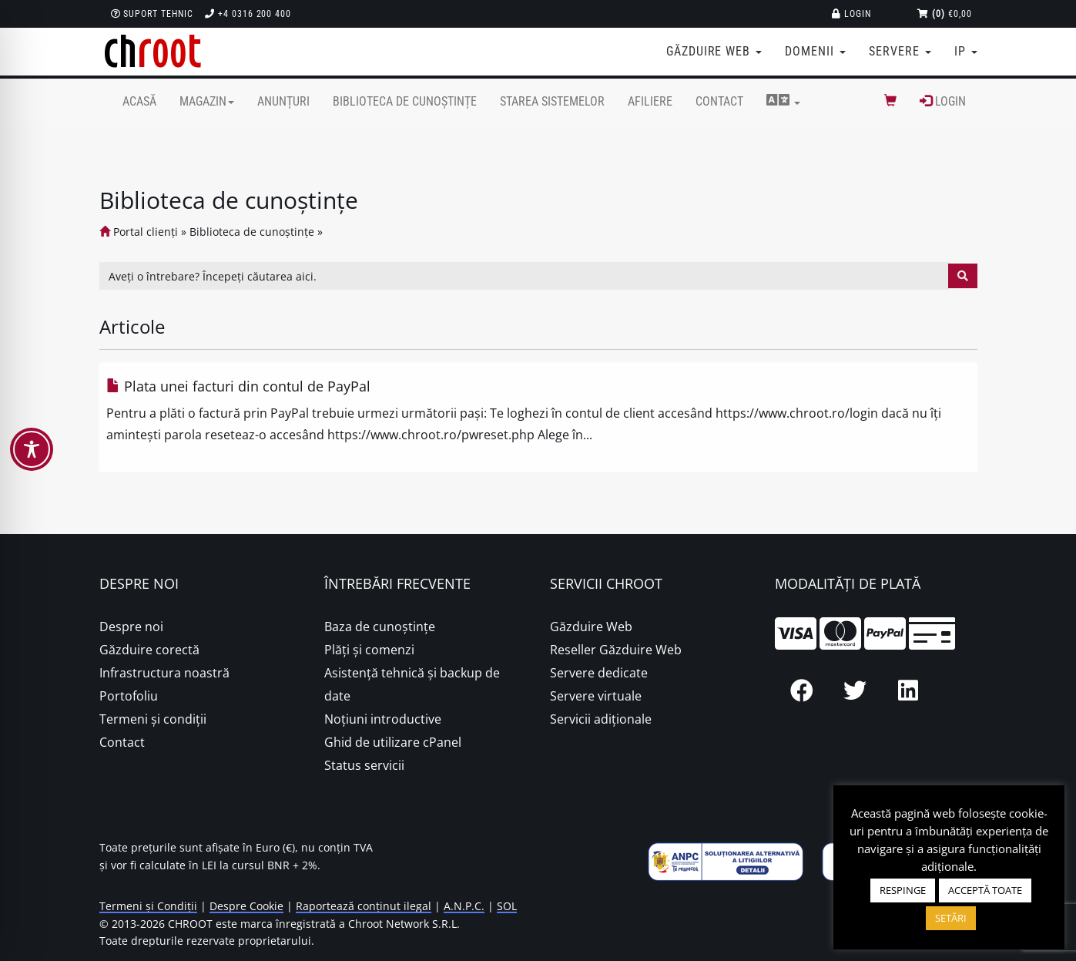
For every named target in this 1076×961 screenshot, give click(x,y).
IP (965, 51)
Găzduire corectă (149, 649)
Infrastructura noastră (164, 672)
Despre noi (131, 626)
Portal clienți (138, 231)
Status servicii (364, 765)
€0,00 (944, 13)
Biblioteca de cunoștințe (405, 101)
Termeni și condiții (152, 719)
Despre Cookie (246, 906)
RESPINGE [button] (903, 890)
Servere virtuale (596, 695)
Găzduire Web (591, 626)
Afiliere (650, 101)
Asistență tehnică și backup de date (412, 684)
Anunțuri (283, 101)
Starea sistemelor (552, 101)
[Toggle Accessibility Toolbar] (32, 449)
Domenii (815, 51)
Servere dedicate (599, 672)
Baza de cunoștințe (379, 626)
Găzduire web (714, 51)
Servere (900, 51)
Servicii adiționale (601, 719)
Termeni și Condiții (148, 906)
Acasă (139, 101)
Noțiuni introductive (382, 719)
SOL (507, 906)
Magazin (206, 101)
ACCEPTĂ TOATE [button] (985, 890)
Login (851, 13)
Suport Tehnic (152, 13)
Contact (719, 101)
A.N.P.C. (464, 906)
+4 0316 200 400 (248, 13)
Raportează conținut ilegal (363, 906)
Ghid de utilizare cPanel (392, 742)
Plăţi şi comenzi (369, 649)
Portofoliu (128, 695)
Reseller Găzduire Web (616, 649)
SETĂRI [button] (951, 918)
